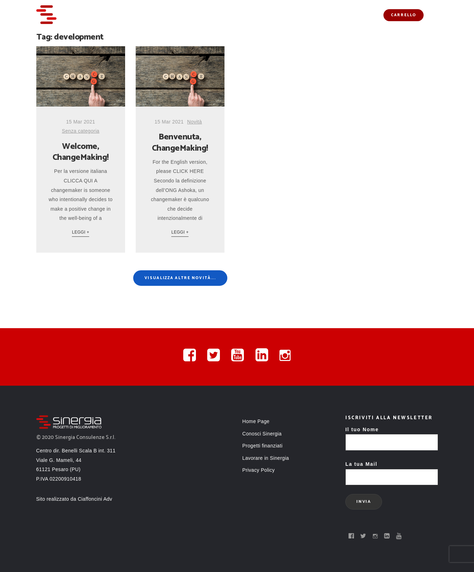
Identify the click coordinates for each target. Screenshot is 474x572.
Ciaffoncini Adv (95, 499)
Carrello (403, 15)
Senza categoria (80, 131)
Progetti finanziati (287, 15)
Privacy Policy (258, 470)
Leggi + (80, 232)
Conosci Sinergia (228, 15)
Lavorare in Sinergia (265, 458)
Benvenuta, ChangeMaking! (180, 142)
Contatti (363, 15)
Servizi (186, 15)
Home (160, 15)
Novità (332, 15)
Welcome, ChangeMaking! (81, 152)
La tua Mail (391, 470)
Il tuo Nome (391, 436)
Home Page (256, 421)
